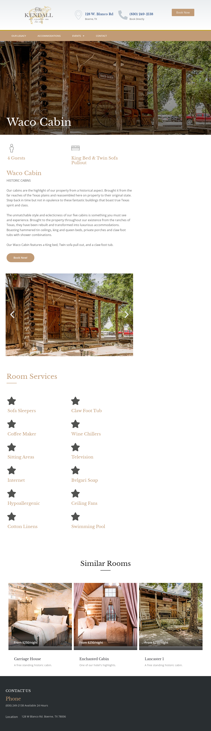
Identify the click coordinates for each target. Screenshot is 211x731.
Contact (101, 35)
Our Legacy (18, 35)
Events (78, 36)
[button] (12, 314)
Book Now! (20, 257)
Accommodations (49, 35)
